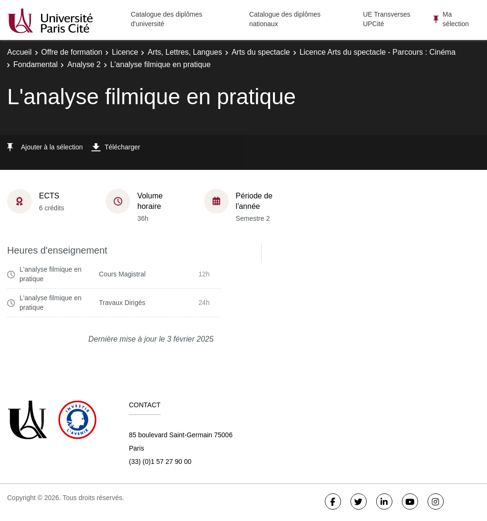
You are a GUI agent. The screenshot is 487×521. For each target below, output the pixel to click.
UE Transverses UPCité (386, 19)
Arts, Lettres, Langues (184, 52)
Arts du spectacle (261, 52)
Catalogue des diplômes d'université (166, 19)
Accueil (19, 52)
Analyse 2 (83, 64)
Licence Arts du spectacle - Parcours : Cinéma (378, 52)
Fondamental (35, 64)
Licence (125, 52)
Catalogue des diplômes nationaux (285, 19)
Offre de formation (72, 52)
